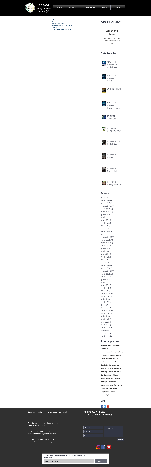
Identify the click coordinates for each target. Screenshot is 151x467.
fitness (111, 362)
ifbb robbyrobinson (106, 375)
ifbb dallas (103, 368)
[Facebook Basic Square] (102, 406)
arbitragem (104, 345)
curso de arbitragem (106, 358)
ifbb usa (103, 378)
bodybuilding (116, 345)
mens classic (112, 382)
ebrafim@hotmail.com (36, 425)
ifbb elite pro (117, 368)
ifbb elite (110, 368)
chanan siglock (105, 355)
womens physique (106, 395)
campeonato (104, 348)
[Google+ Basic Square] (108, 406)
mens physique (105, 385)
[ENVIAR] (120, 439)
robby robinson (105, 392)
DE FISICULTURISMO (44, 10)
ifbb (116, 362)
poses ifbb (113, 385)
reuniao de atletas (111, 388)
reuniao (103, 388)
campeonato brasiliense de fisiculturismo (112, 352)
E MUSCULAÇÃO (44, 12)
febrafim (115, 358)
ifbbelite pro (104, 382)
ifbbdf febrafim (115, 378)
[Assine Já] (101, 461)
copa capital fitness (115, 355)
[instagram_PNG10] (98, 447)
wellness (113, 392)
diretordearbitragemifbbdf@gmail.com (42, 434)
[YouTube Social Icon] (109, 447)
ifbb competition (114, 365)
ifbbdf (108, 378)
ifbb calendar (104, 365)
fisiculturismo (104, 362)
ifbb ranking (117, 372)
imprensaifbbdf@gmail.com (48, 442)
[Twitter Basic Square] (105, 406)
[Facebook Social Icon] (103, 447)
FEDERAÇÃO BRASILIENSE (44, 9)
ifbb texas (115, 375)
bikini (109, 345)
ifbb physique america (107, 372)
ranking (119, 385)
